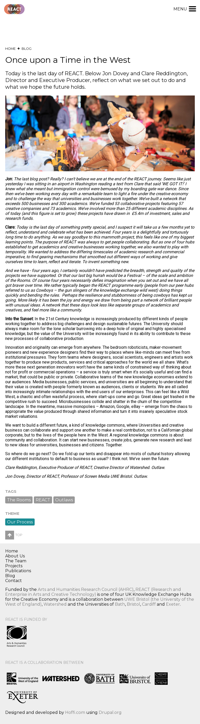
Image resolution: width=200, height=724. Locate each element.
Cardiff (149, 604)
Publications (18, 570)
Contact (13, 580)
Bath (120, 604)
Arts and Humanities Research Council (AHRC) (86, 589)
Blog (27, 49)
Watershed (55, 604)
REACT (43, 499)
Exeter (173, 604)
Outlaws (64, 499)
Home (10, 49)
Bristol (133, 604)
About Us (15, 556)
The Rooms (19, 499)
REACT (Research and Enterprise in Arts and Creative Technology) (93, 592)
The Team (15, 560)
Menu (184, 8)
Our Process (20, 522)
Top (13, 535)
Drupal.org (110, 712)
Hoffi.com (75, 712)
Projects (13, 565)
